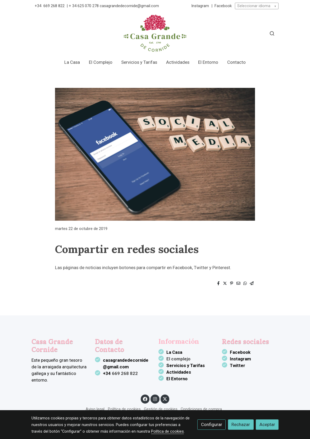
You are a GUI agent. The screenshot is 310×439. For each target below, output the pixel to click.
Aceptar (267, 424)
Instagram (200, 5)
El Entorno (177, 378)
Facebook (223, 5)
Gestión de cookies (160, 409)
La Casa (174, 352)
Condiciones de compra (201, 409)
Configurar (211, 424)
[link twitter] (165, 398)
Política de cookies (124, 409)
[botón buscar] (271, 33)
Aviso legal (95, 409)
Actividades (178, 372)
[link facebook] (145, 398)
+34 (38, 5)
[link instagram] (155, 398)
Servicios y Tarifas (185, 365)
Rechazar (240, 424)
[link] (155, 33)
